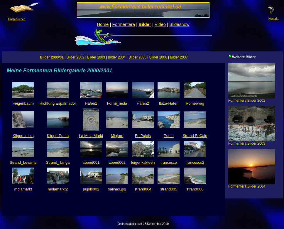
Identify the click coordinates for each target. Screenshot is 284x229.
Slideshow (179, 24)
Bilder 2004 (117, 57)
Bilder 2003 (96, 57)
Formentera (123, 24)
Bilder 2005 (137, 57)
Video (160, 24)
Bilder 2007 (179, 57)
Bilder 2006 (158, 57)
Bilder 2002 (75, 57)
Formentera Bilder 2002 (251, 99)
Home (103, 24)
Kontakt (271, 17)
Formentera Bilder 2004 (251, 184)
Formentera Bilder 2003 (251, 142)
